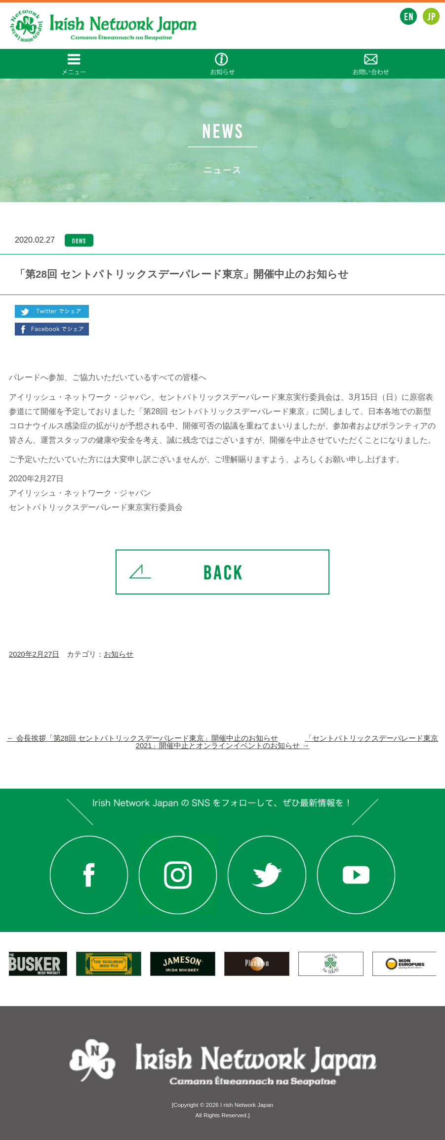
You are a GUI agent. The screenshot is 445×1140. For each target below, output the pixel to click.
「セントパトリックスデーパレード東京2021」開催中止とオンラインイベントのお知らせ (287, 742)
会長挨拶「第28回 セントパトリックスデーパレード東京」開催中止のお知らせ (142, 738)
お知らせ (118, 654)
